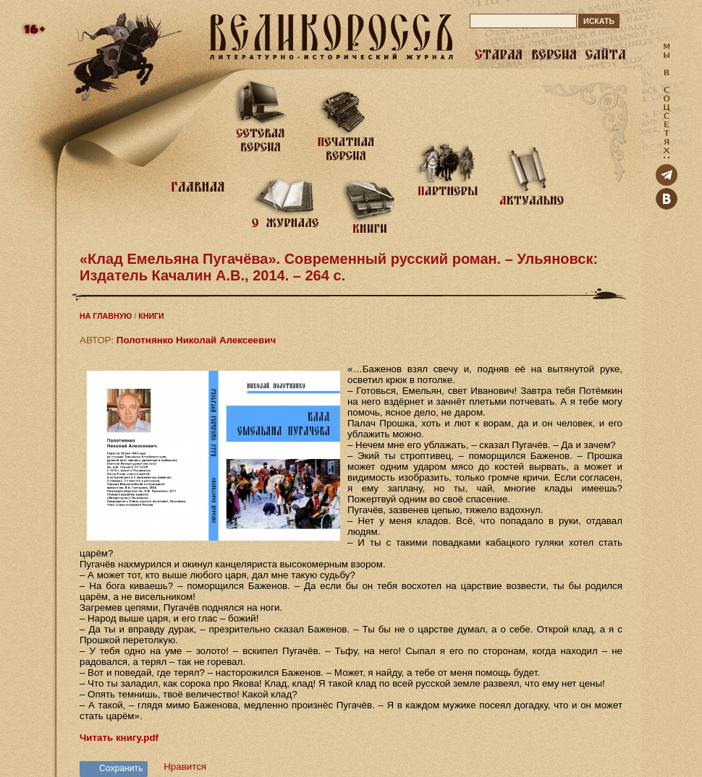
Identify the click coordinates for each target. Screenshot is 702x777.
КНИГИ (151, 316)
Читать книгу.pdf (119, 737)
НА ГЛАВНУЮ (106, 316)
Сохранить (121, 768)
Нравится (185, 766)
